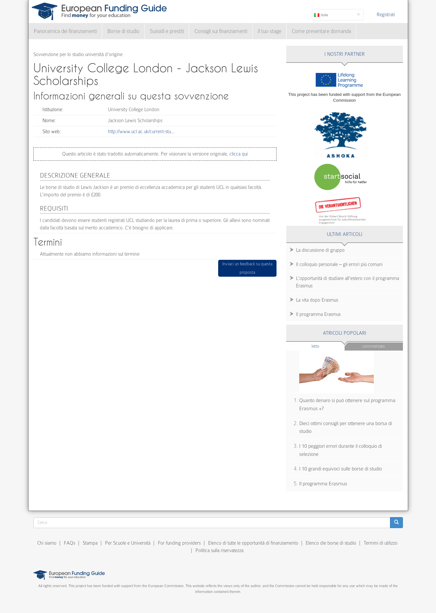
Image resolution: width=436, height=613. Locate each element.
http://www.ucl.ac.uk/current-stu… (141, 131)
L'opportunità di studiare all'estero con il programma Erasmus (347, 282)
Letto (328, 346)
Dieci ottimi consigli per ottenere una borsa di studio (345, 427)
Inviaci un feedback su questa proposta (247, 268)
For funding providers (179, 543)
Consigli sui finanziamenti (220, 31)
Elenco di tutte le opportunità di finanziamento (253, 543)
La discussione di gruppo (320, 250)
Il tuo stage (269, 31)
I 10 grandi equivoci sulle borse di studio (340, 469)
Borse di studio (123, 31)
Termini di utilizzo (380, 543)
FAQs (69, 543)
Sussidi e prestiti (167, 31)
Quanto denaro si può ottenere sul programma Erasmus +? (347, 404)
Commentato (373, 346)
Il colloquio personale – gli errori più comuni (339, 264)
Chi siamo (46, 543)
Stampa (90, 543)
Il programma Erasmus (318, 314)
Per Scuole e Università (127, 543)
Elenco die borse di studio (331, 543)
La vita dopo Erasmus (317, 300)
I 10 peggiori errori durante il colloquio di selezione (340, 450)
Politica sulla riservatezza (219, 550)
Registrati (386, 14)
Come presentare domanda (321, 31)
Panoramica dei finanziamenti (65, 31)
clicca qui (238, 153)
